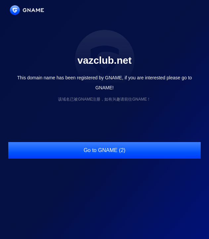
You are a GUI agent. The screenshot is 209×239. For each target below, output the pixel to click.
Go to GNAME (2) (104, 150)
